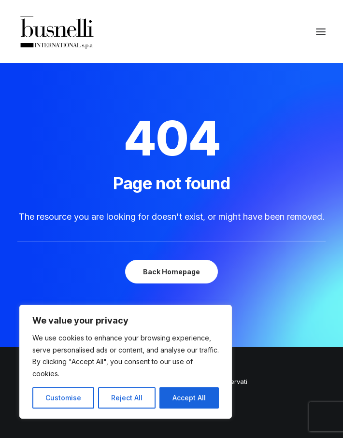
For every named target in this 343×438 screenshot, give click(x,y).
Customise (63, 398)
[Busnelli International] (56, 31)
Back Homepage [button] (171, 272)
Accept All (189, 398)
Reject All (127, 398)
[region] (125, 362)
